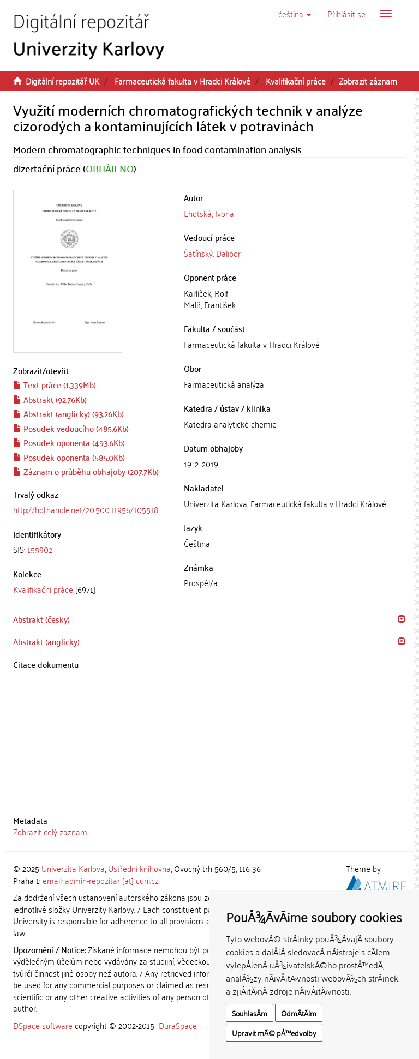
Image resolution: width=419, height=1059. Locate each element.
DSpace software (43, 1025)
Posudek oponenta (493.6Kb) (69, 442)
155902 (39, 549)
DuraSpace (178, 1025)
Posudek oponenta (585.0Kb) (69, 457)
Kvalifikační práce (296, 80)
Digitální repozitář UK (62, 80)
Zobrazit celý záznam (50, 831)
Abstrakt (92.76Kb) (50, 399)
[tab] (90, 549)
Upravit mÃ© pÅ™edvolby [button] (274, 1032)
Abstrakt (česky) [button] (41, 619)
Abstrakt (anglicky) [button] (46, 641)
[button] (294, 13)
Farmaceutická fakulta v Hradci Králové (182, 80)
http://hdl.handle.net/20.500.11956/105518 (85, 509)
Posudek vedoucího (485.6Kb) (71, 428)
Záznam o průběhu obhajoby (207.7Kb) (86, 471)
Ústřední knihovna (139, 868)
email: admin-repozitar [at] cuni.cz (101, 880)
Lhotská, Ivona (209, 213)
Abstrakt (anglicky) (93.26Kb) (68, 413)
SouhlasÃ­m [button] (249, 1013)
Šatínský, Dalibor (212, 253)
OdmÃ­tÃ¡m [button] (298, 1013)
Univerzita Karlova (73, 868)
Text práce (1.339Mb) (54, 384)
